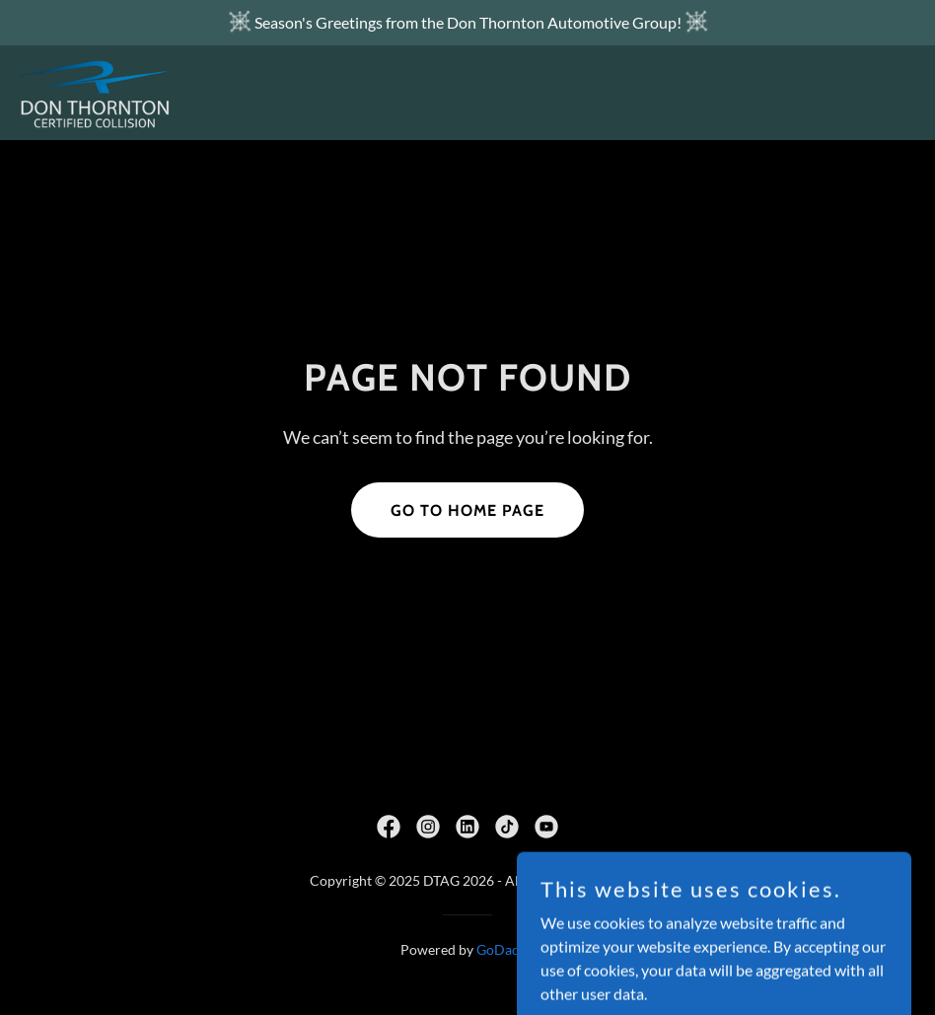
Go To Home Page (467, 510)
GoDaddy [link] (505, 949)
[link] (95, 92)
